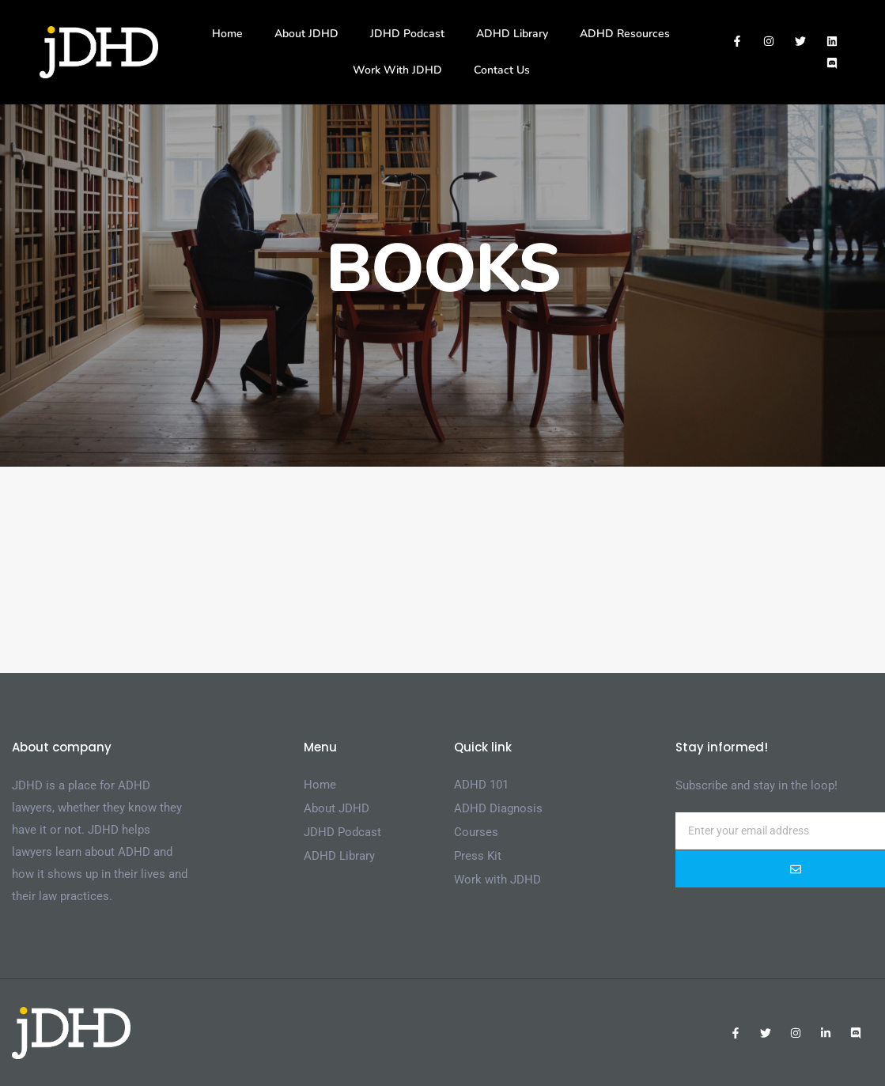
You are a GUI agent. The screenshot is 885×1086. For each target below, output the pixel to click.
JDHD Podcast (407, 33)
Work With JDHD (397, 70)
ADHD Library (512, 33)
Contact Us (502, 70)
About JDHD (306, 33)
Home (227, 33)
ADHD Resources (625, 33)
